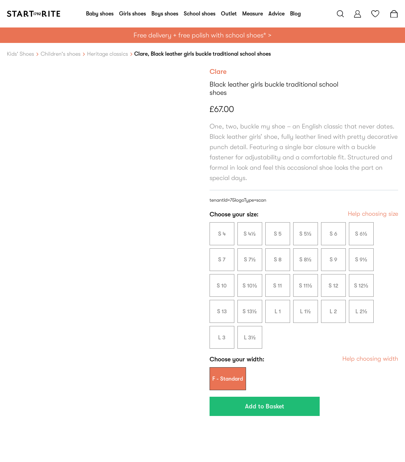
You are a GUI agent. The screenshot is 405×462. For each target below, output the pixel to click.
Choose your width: (237, 359)
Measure (252, 14)
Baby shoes (100, 14)
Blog (295, 14)
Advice (276, 14)
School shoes (199, 14)
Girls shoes (132, 14)
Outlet (229, 14)
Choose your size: (234, 214)
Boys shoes (164, 14)
